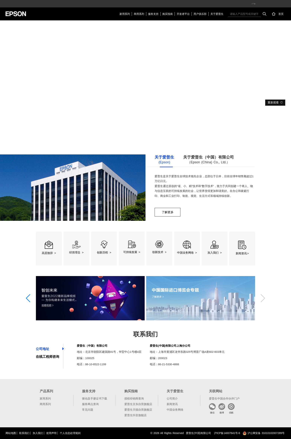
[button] (28, 298)
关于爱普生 (216, 13)
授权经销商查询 (134, 398)
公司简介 (172, 398)
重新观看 (275, 102)
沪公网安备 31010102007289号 (264, 433)
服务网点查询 (90, 404)
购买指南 (167, 13)
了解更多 (168, 212)
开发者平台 (183, 13)
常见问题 (87, 409)
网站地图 (11, 433)
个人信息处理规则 (70, 433)
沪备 (227, 433)
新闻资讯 (172, 404)
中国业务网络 (175, 409)
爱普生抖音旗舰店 (135, 415)
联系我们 (24, 433)
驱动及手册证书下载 (94, 398)
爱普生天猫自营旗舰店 (138, 409)
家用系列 (125, 13)
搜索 (264, 14)
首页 (281, 13)
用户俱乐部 (200, 13)
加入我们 (38, 433)
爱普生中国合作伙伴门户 (224, 398)
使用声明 (51, 433)
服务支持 (153, 13)
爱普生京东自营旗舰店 (138, 404)
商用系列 (139, 13)
